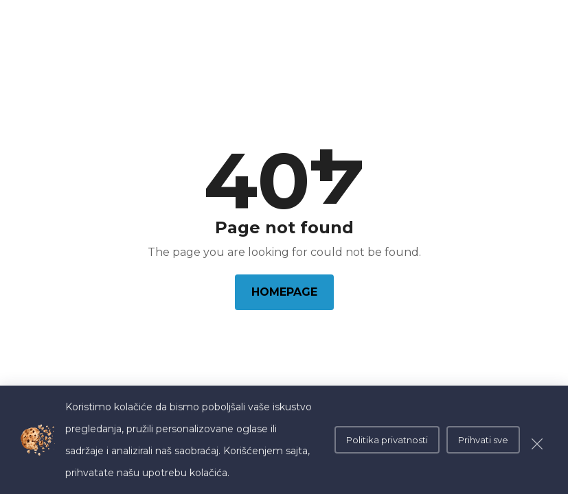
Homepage (284, 291)
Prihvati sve (483, 439)
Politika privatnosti (387, 439)
